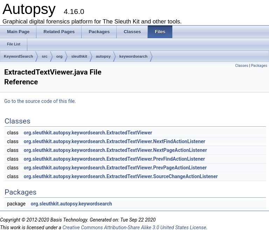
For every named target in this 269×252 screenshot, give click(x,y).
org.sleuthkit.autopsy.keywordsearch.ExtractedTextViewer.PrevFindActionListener (114, 159)
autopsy (103, 56)
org (59, 56)
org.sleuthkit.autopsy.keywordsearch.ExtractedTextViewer (88, 132)
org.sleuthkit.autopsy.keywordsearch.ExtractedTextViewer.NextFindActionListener (114, 141)
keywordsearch (133, 56)
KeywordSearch (18, 56)
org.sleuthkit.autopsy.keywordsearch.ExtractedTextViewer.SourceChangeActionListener (121, 176)
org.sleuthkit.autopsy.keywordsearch (71, 203)
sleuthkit (79, 56)
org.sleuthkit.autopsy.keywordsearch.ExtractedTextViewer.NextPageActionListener (115, 150)
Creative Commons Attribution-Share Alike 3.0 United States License (134, 227)
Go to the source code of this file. (40, 101)
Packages (259, 65)
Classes (241, 65)
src (45, 56)
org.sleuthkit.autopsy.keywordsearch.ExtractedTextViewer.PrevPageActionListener (115, 167)
